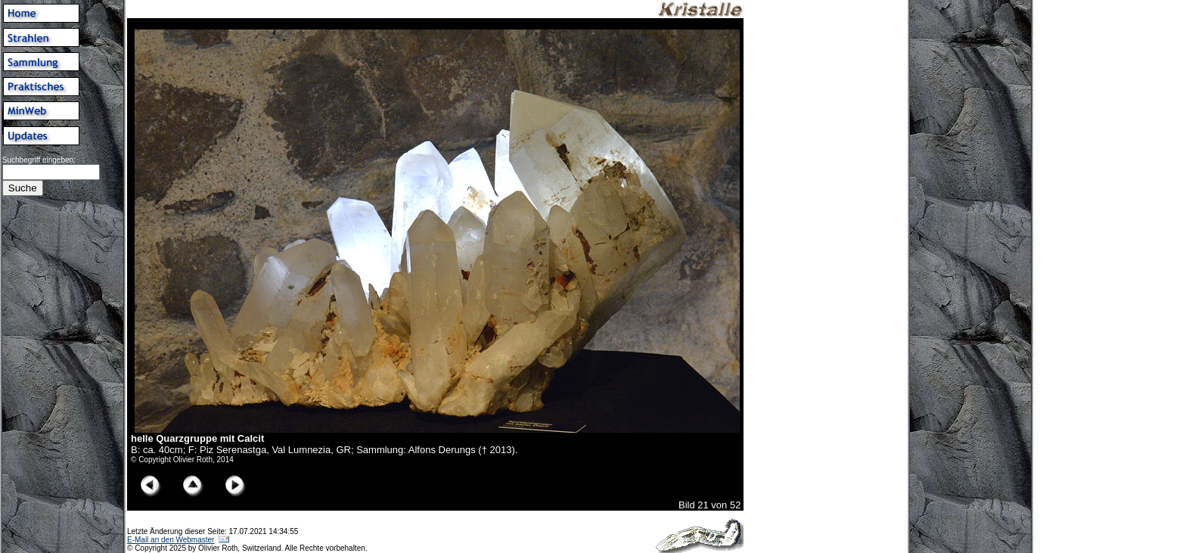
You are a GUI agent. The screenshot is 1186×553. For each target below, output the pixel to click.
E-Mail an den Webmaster (170, 540)
